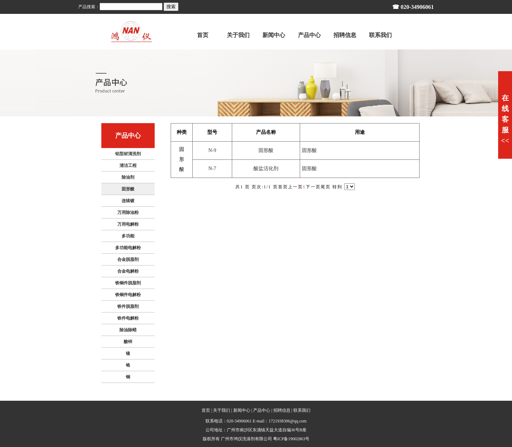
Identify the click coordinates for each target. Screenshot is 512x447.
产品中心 (261, 410)
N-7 (212, 168)
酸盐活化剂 (266, 168)
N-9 (212, 150)
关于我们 (221, 410)
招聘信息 (281, 410)
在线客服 (505, 119)
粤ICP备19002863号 (291, 438)
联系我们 (301, 410)
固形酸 (265, 150)
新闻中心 (241, 410)
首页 (206, 410)
